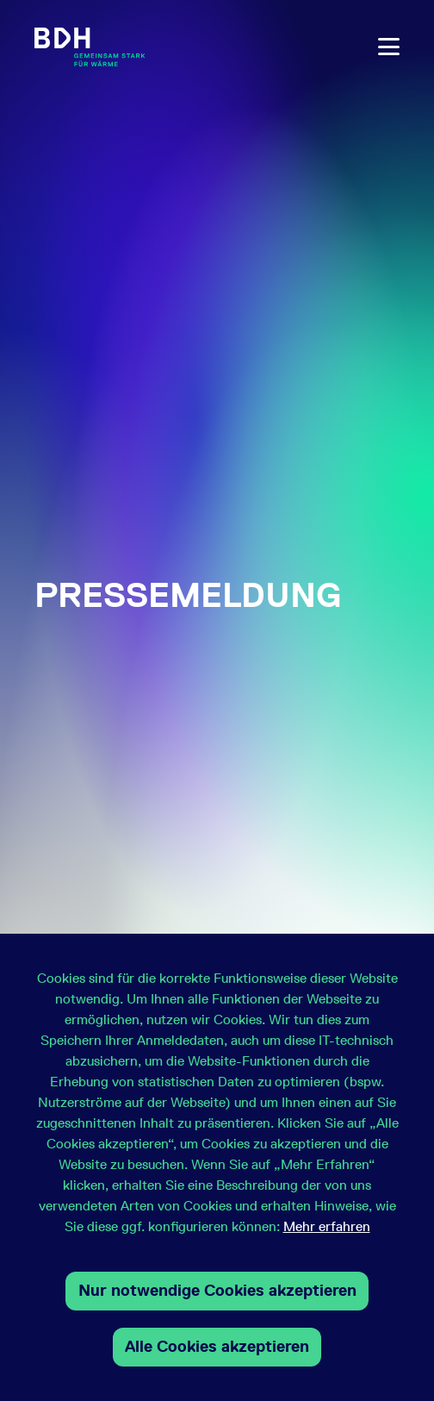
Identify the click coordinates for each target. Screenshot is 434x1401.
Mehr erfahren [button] (326, 1226)
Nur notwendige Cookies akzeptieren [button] (217, 1290)
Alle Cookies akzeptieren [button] (217, 1346)
